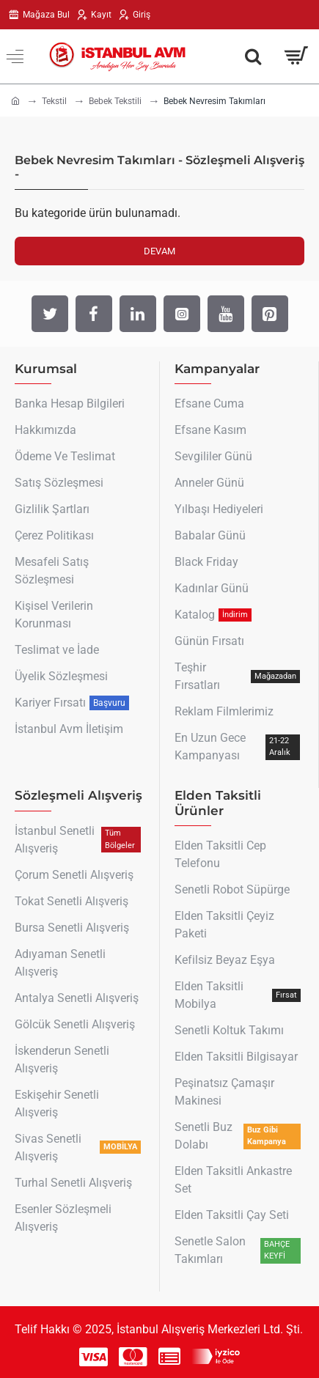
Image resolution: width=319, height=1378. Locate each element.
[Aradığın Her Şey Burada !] (253, 56)
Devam (159, 251)
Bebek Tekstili (115, 101)
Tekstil (54, 101)
